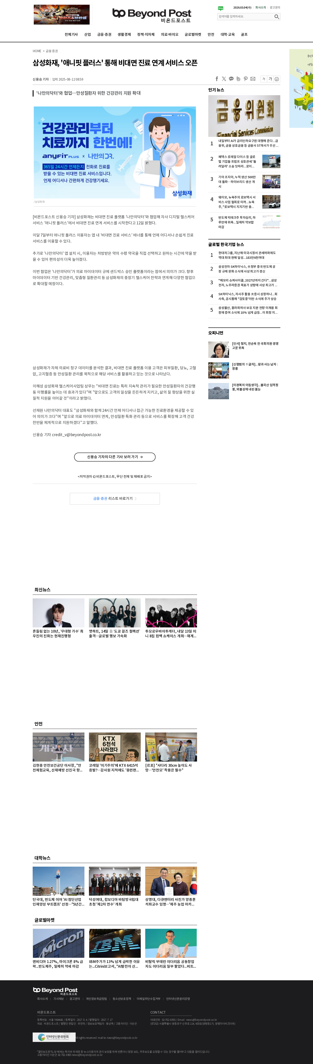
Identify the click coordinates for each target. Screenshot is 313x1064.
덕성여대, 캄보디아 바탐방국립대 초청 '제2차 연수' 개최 (113, 902)
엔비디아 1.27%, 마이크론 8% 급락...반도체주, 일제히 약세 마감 (58, 964)
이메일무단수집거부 (149, 999)
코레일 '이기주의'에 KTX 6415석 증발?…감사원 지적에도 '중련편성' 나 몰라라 (114, 768)
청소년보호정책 (122, 999)
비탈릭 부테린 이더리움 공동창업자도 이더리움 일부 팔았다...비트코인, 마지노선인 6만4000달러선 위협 (171, 964)
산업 (87, 35)
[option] (63, 15)
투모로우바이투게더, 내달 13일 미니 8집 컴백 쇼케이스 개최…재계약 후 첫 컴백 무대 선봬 (171, 634)
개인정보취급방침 (96, 999)
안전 (211, 35)
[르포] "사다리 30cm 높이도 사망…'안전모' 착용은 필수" (168, 768)
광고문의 (275, 7)
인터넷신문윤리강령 (178, 999)
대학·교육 (228, 35)
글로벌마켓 (193, 35)
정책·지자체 (146, 35)
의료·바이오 (170, 35)
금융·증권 (104, 35)
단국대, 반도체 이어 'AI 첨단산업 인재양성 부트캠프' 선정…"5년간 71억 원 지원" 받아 (58, 902)
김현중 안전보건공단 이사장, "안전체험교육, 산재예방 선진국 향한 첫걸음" (58, 768)
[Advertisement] (115, 323)
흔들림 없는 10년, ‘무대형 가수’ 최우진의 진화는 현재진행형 (58, 633)
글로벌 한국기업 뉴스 (226, 244)
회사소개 (260, 7)
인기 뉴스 (216, 90)
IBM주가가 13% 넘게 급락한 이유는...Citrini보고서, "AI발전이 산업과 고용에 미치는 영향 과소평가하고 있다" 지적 (114, 964)
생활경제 (124, 35)
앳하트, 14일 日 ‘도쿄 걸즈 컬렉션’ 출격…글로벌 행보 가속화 (114, 633)
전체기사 (71, 35)
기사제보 (58, 999)
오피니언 (215, 333)
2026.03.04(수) (242, 7)
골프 (244, 35)
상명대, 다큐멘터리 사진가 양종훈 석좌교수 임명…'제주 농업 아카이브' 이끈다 (170, 902)
